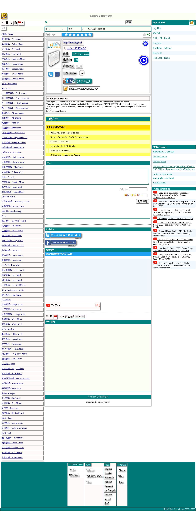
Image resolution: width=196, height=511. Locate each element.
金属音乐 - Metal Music (12, 319)
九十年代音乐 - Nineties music (15, 108)
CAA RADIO (159, 182)
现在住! (90, 469)
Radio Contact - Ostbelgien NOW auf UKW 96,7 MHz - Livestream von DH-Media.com (174, 168)
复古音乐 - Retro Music (12, 373)
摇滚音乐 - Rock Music (12, 54)
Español (108, 473)
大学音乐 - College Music (13, 172)
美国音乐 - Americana (11, 128)
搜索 (128, 22)
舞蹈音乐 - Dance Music (12, 187)
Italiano (108, 481)
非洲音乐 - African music (12, 113)
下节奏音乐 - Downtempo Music (16, 201)
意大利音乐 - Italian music (13, 270)
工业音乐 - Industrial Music (13, 285)
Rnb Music (6, 88)
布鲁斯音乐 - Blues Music (13, 147)
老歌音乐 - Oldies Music (12, 334)
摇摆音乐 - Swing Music (12, 423)
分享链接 (76, 81)
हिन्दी (107, 503)
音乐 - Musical (8, 329)
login (72, 469)
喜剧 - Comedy (8, 177)
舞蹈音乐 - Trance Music (12, 74)
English (108, 469)
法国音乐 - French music (12, 231)
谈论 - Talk (6, 433)
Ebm (4, 216)
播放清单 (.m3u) (94, 475)
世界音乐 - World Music (12, 457)
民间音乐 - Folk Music (11, 226)
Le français (110, 490)
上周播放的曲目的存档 (98, 396)
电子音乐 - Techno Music (12, 69)
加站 (120, 475)
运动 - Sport (7, 418)
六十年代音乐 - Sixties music (14, 93)
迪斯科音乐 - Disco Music (13, 192)
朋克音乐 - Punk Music (12, 359)
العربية (108, 499)
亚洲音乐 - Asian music (12, 39)
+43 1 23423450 (76, 48)
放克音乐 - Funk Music (12, 236)
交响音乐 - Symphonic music (14, 428)
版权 (120, 481)
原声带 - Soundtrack (10, 408)
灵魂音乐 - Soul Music (11, 403)
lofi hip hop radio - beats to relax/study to (176, 218)
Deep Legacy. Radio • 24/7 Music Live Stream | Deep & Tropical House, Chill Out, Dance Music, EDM (172, 256)
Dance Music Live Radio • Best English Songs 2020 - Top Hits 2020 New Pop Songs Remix (172, 224)
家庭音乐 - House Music (12, 64)
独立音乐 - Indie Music (12, 275)
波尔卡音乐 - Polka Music (13, 349)
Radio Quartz (159, 161)
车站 (88, 481)
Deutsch (108, 494)
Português (109, 477)
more (107, 402)
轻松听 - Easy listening (11, 211)
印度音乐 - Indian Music (12, 280)
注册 (70, 254)
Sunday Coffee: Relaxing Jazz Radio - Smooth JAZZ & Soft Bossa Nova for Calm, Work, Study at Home (172, 265)
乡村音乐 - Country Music (13, 182)
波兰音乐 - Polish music (12, 344)
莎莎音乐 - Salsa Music (12, 388)
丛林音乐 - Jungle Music (12, 304)
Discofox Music (8, 197)
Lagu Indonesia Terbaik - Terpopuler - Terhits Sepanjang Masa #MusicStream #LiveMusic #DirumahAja (171, 195)
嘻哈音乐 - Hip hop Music (13, 79)
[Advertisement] (98, 6)
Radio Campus (160, 156)
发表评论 (142, 201)
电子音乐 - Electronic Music (14, 221)
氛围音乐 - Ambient (10, 123)
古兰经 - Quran (8, 364)
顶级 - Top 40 (7, 34)
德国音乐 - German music (13, 245)
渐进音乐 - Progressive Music (14, 354)
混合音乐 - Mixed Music (12, 324)
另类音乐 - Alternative (11, 118)
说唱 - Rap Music (9, 84)
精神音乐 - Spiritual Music (13, 413)
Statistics (50, 229)
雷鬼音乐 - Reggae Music (13, 368)
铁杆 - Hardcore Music (11, 265)
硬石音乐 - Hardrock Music (13, 59)
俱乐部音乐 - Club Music (12, 167)
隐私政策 (168, 509)
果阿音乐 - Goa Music (11, 250)
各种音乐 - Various (80, 54)
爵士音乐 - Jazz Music (11, 295)
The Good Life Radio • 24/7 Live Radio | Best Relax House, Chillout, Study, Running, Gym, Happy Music (173, 242)
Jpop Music (6, 300)
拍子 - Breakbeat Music (12, 152)
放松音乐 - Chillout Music (13, 157)
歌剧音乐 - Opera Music (12, 339)
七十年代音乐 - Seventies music (15, 98)
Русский (109, 486)
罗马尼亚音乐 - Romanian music (16, 378)
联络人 (121, 469)
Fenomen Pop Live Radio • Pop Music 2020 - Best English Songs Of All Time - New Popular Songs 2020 (172, 212)
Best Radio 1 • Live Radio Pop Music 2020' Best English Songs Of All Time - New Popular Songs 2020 (174, 203)
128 (76, 60)
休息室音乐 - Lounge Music (14, 314)
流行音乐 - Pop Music (11, 49)
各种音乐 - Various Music (13, 448)
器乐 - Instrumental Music (13, 290)
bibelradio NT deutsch (163, 151)
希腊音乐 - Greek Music (12, 260)
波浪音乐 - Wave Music (12, 452)
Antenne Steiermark (162, 174)
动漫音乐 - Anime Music (12, 44)
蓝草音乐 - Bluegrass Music (14, 142)
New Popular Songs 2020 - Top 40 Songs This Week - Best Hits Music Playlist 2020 (173, 249)
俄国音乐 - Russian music (13, 383)
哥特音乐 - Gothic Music (12, 255)
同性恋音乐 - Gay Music (12, 240)
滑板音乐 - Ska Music (11, 398)
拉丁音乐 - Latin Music (12, 309)
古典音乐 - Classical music (13, 162)
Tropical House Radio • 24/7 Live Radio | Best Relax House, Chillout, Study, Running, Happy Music (173, 233)
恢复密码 (73, 475)
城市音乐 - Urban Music (12, 443)
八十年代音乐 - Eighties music (15, 103)
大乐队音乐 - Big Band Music (14, 137)
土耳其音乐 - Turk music (12, 438)
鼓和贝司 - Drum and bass (13, 206)
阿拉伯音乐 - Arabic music (13, 133)
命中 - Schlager (8, 393)
